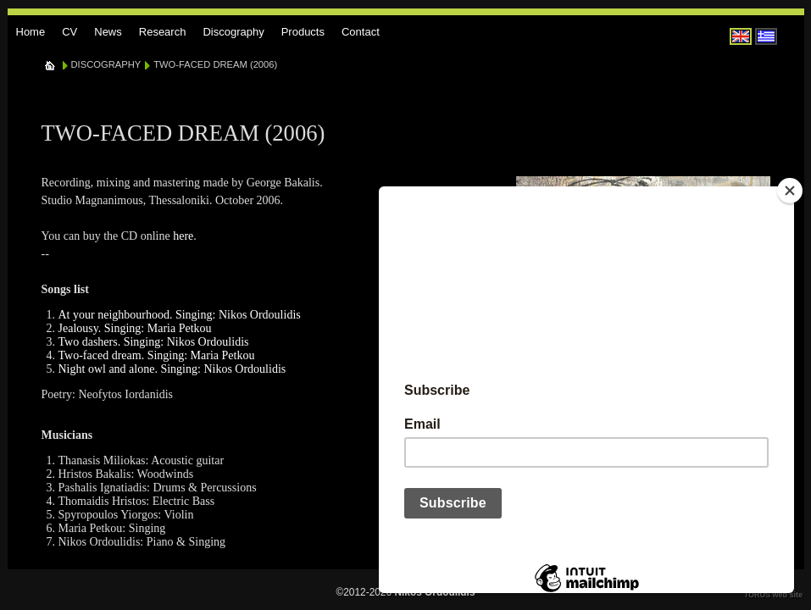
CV (69, 31)
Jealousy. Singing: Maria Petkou (135, 328)
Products (303, 31)
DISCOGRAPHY (106, 64)
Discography (233, 31)
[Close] (790, 190)
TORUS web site (773, 595)
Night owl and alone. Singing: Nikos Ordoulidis (172, 369)
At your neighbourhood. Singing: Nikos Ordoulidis (179, 314)
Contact (361, 31)
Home (31, 31)
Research (162, 31)
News (108, 31)
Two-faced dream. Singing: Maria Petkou (156, 355)
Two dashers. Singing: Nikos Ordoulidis (153, 342)
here (183, 236)
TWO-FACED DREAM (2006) (215, 64)
